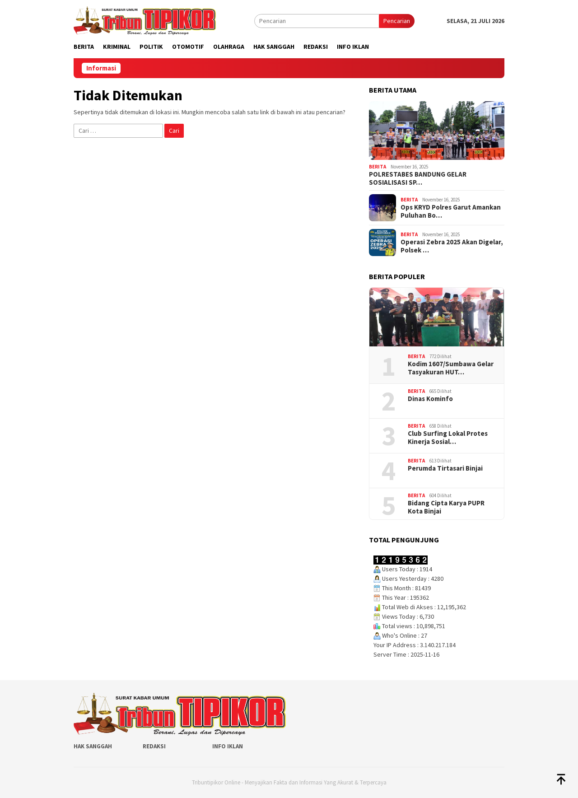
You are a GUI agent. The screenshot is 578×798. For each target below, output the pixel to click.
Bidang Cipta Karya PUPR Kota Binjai (446, 507)
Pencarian (396, 21)
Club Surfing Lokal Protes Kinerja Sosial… (448, 437)
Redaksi (154, 746)
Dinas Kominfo (430, 399)
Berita (377, 166)
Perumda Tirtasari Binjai (445, 468)
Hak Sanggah (93, 746)
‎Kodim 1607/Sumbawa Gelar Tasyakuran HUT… (451, 368)
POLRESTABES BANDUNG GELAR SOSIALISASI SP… (417, 178)
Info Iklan (227, 746)
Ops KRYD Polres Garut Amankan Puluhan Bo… (451, 211)
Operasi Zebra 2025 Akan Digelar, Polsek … (452, 246)
